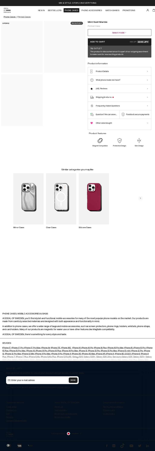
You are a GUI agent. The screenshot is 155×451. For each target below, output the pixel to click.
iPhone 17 (6, 349)
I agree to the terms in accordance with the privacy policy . (40, 388)
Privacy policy (109, 412)
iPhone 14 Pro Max (70, 352)
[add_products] (40, 223)
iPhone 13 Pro (94, 352)
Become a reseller (62, 418)
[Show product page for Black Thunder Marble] (119, 61)
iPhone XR (100, 355)
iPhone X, (110, 355)
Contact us (11, 412)
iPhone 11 (67, 355)
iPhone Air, (45, 349)
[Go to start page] (7, 10)
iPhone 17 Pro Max (32, 349)
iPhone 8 (136, 355)
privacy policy (64, 388)
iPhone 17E (56, 349)
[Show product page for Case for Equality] (147, 61)
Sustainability (60, 412)
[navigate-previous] (142, 203)
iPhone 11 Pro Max (43, 355)
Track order (11, 408)
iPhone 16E (66, 349)
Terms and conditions (113, 408)
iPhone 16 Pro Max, (116, 349)
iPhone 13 (83, 352)
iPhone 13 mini (124, 352)
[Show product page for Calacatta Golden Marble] (138, 61)
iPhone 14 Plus (54, 352)
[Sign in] (148, 10)
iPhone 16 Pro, (87, 349)
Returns (9, 418)
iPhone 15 (128, 349)
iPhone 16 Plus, (100, 349)
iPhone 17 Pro (17, 349)
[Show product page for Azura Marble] (110, 61)
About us (58, 408)
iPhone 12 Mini (28, 355)
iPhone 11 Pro (57, 355)
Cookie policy (109, 415)
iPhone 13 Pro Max (109, 352)
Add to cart (119, 42)
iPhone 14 (30, 352)
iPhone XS (76, 355)
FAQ (8, 415)
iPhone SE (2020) (123, 355)
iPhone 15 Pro (139, 349)
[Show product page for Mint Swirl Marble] (92, 61)
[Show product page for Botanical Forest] (129, 61)
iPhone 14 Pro (41, 352)
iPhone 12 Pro (137, 352)
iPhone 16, (76, 349)
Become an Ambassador (65, 415)
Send (73, 381)
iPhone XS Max (88, 355)
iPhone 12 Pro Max (13, 355)
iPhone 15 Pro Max (17, 352)
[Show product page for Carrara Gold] (101, 61)
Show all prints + (144, 52)
